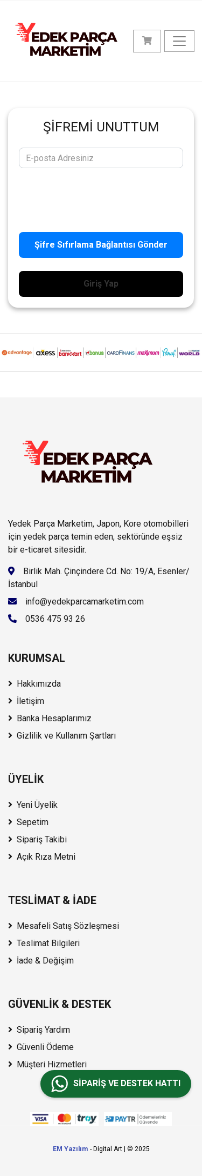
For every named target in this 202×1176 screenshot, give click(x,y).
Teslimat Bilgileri (44, 943)
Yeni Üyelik (33, 805)
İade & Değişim (41, 960)
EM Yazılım (70, 1149)
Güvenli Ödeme (41, 1047)
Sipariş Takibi (37, 839)
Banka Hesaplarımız (50, 718)
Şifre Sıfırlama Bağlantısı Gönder (101, 245)
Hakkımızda (34, 684)
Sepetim (28, 822)
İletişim (26, 701)
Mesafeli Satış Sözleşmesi (63, 926)
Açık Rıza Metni (41, 857)
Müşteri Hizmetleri (47, 1064)
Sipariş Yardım (39, 1030)
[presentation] (101, 198)
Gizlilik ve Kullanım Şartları (62, 735)
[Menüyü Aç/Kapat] (179, 41)
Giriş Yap (101, 283)
